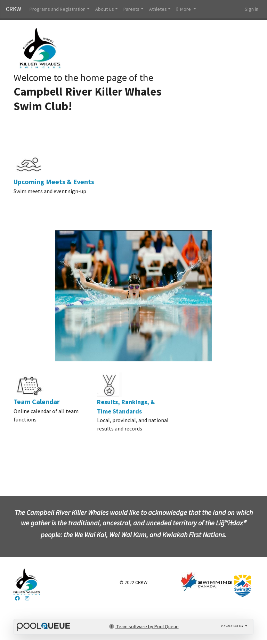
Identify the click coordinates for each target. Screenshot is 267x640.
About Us (104, 9)
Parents (131, 9)
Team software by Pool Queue (144, 626)
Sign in (251, 9)
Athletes (158, 9)
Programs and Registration (58, 9)
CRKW (13, 9)
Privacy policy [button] (232, 626)
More (184, 9)
